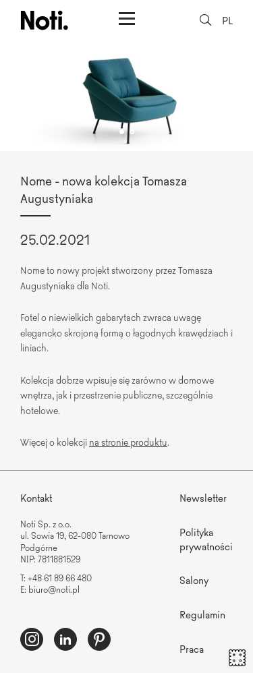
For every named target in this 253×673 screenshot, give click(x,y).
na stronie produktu (128, 442)
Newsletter (203, 497)
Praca (191, 648)
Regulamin (202, 614)
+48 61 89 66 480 (60, 577)
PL (227, 19)
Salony (193, 579)
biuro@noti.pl (54, 589)
